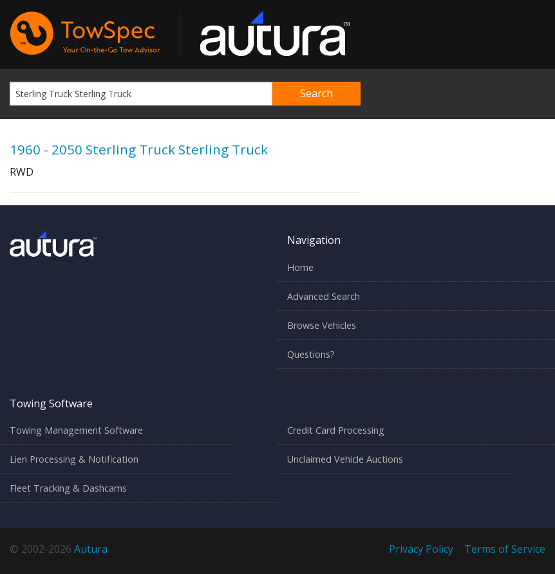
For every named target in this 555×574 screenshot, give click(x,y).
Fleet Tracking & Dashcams (68, 488)
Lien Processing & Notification (74, 459)
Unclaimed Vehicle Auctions (345, 459)
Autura (91, 549)
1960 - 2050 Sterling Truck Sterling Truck (139, 149)
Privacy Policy (421, 549)
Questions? (311, 354)
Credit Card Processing (335, 430)
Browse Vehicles (321, 325)
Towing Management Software (76, 430)
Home (300, 267)
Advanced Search (323, 296)
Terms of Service (504, 549)
